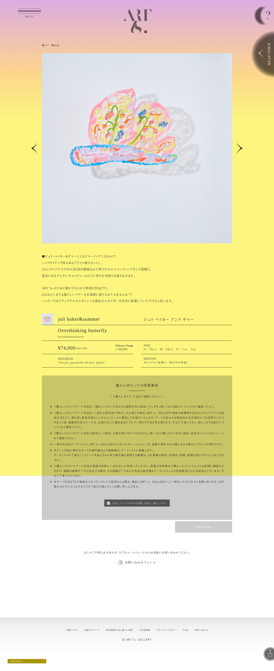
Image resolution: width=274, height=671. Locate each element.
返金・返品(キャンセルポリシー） (203, 433)
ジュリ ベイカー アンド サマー (168, 319)
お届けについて (181, 406)
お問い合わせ (201, 630)
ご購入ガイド (72, 630)
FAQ (186, 630)
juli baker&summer (79, 319)
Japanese (16, 661)
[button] (34, 148)
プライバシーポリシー (166, 630)
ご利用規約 (145, 630)
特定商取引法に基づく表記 (119, 630)
